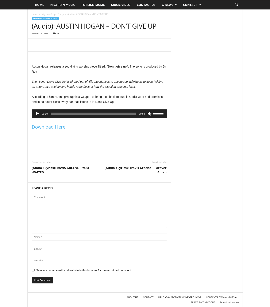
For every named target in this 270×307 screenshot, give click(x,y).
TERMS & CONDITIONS (203, 302)
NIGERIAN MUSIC (62, 5)
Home (35, 14)
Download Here (49, 127)
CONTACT (192, 4)
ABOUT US (132, 297)
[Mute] (149, 114)
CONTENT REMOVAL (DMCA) (221, 297)
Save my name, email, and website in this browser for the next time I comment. (84, 270)
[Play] (37, 114)
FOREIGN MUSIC (93, 5)
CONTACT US (146, 5)
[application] (99, 113)
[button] (236, 4)
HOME (39, 5)
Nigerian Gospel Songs (53, 14)
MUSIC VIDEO (121, 5)
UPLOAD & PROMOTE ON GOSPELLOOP (179, 297)
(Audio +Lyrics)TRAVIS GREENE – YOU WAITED (60, 170)
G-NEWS (169, 4)
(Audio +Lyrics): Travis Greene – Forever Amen (136, 170)
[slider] (93, 114)
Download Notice (229, 302)
